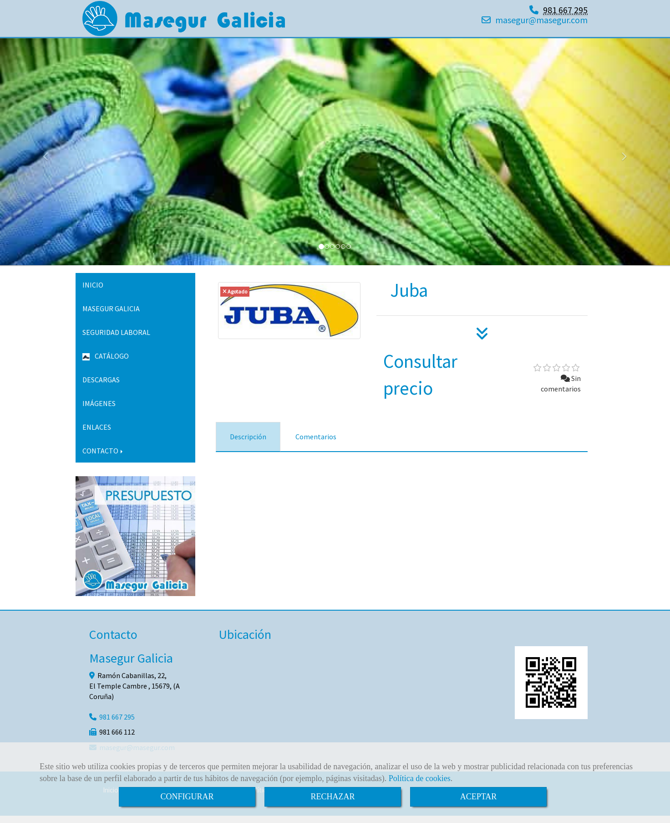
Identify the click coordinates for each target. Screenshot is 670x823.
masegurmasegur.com (541, 23)
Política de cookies (420, 778)
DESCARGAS (101, 386)
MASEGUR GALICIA (111, 315)
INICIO (92, 292)
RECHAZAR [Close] (332, 796)
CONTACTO (103, 458)
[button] (50, 159)
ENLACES (96, 434)
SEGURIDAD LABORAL (116, 339)
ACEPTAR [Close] (478, 796)
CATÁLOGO (105, 363)
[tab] (248, 444)
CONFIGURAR (186, 796)
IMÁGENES (99, 410)
